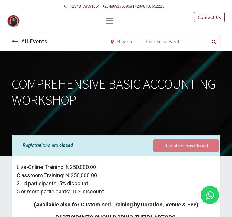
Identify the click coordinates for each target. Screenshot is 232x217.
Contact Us (209, 17)
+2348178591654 (85, 6)
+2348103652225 (149, 6)
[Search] (214, 41)
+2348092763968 (117, 6)
